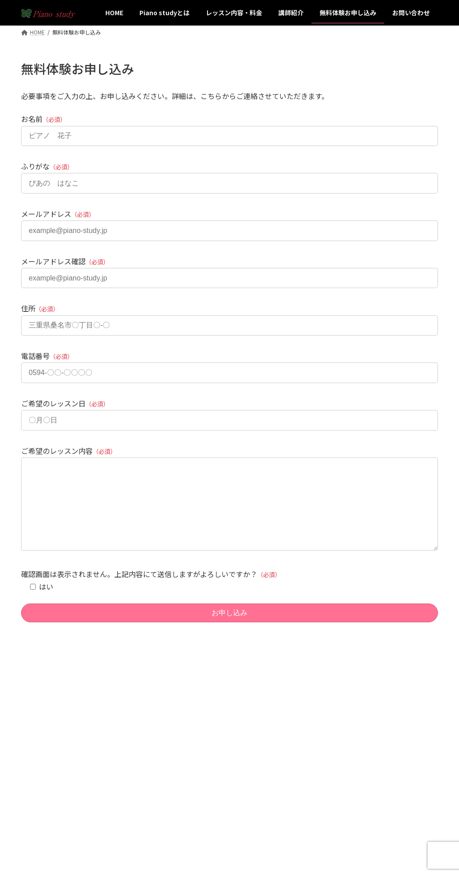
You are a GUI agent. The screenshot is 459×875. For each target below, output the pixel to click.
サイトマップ (329, 735)
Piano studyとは (190, 735)
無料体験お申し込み (194, 781)
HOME (177, 719)
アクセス (323, 719)
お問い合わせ (329, 766)
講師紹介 (180, 766)
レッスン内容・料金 (194, 750)
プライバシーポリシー (340, 750)
